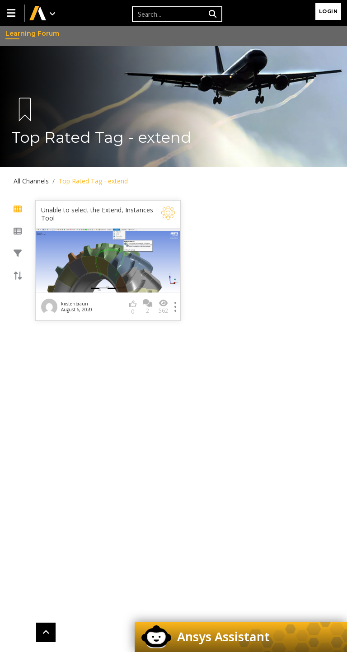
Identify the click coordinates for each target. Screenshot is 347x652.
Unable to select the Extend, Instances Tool (97, 214)
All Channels (31, 181)
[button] (12, 13)
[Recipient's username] (169, 14)
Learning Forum (14, 33)
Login (328, 11)
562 (163, 306)
